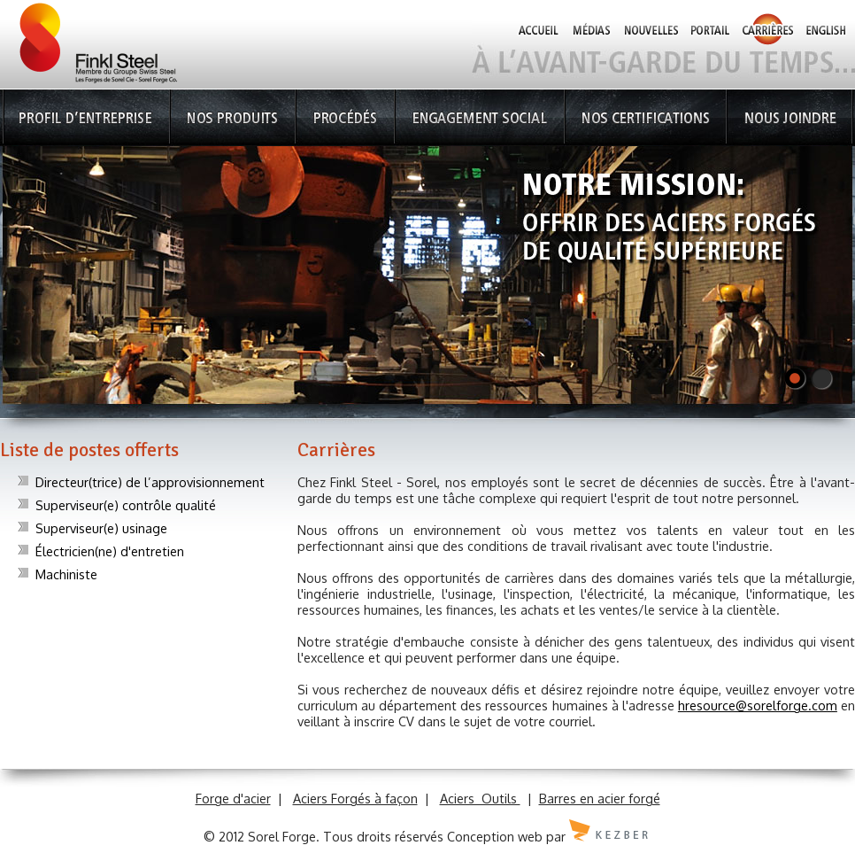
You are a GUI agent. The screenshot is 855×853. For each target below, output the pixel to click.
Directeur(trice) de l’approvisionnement (150, 482)
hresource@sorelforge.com (757, 705)
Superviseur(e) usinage (101, 528)
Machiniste (66, 574)
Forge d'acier (233, 798)
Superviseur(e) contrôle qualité (125, 505)
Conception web (495, 836)
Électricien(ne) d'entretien (109, 551)
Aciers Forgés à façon (355, 798)
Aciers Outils (480, 798)
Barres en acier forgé (599, 798)
